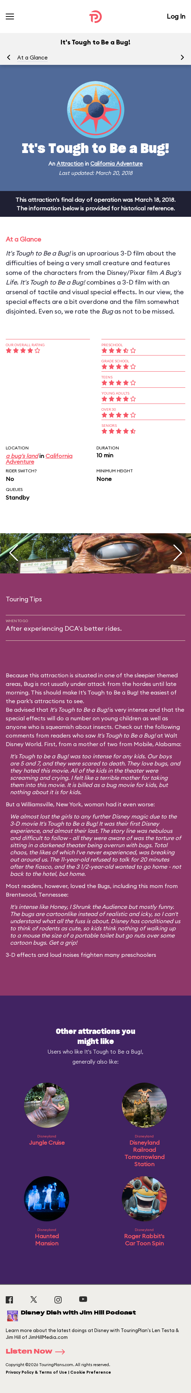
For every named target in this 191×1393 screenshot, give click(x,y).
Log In (176, 16)
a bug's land (22, 455)
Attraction (70, 163)
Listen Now (38, 1352)
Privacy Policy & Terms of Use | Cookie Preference (58, 1372)
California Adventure (116, 163)
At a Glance (32, 57)
